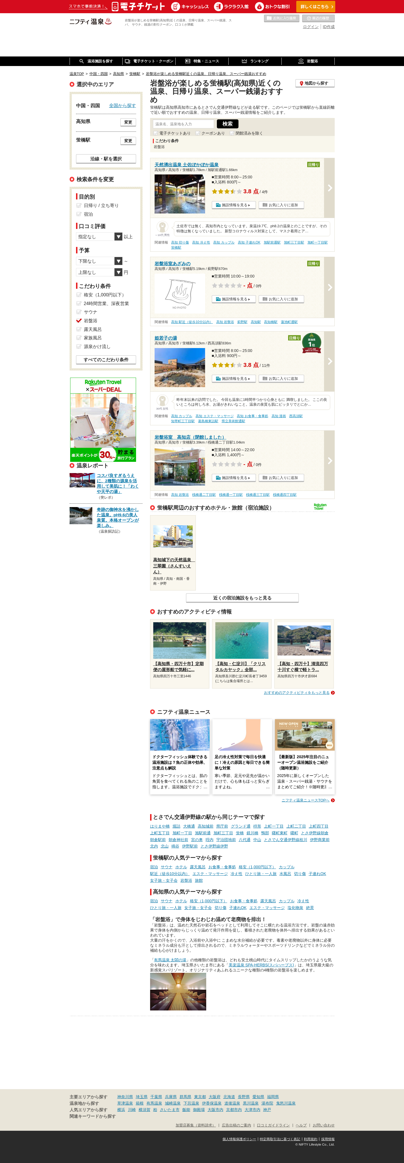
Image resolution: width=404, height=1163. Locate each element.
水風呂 (285, 873)
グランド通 (241, 826)
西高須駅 (296, 416)
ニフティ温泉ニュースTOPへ (305, 800)
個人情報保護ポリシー (239, 1139)
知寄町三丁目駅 (183, 421)
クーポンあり (213, 133)
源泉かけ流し (97, 346)
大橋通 (189, 826)
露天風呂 (198, 867)
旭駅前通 (203, 833)
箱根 (140, 1103)
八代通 (245, 839)
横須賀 (144, 1109)
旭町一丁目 (182, 833)
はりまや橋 (160, 826)
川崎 (132, 1109)
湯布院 (267, 1103)
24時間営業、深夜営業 (106, 303)
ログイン (311, 26)
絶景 (310, 907)
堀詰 (176, 826)
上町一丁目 (274, 826)
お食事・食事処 (222, 867)
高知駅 (256, 322)
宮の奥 (197, 839)
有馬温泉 (154, 1103)
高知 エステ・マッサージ (214, 416)
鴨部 (265, 833)
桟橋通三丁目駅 (258, 495)
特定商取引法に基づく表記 (280, 1139)
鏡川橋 (252, 833)
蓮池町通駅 (289, 322)
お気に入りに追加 (283, 205)
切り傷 (300, 873)
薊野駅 (242, 322)
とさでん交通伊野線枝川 (285, 839)
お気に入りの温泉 (281, 18)
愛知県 (258, 1096)
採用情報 (328, 1139)
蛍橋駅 (176, 247)
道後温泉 (232, 1103)
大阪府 (215, 1096)
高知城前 (206, 826)
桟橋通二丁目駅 (204, 495)
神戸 (267, 1109)
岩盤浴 (186, 880)
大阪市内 (215, 1109)
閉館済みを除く (249, 133)
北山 (165, 846)
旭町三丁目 (223, 833)
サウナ (167, 867)
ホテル (181, 867)
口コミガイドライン (273, 1125)
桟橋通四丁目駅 (285, 495)
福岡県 (273, 1096)
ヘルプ (301, 1125)
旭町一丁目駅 (317, 242)
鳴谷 (175, 846)
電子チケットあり (175, 133)
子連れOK (317, 873)
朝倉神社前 (178, 839)
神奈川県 (125, 1096)
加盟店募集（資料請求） (196, 1125)
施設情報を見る (234, 205)
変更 (128, 122)
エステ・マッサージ (210, 873)
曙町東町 (280, 833)
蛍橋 (240, 833)
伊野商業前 (320, 839)
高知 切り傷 (180, 242)
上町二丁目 (296, 826)
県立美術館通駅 (233, 421)
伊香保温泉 (212, 1103)
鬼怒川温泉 (286, 1103)
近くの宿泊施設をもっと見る (242, 597)
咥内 (210, 839)
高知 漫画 (279, 416)
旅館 (199, 880)
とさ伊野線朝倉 (315, 833)
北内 (154, 846)
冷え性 (236, 873)
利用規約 (310, 1139)
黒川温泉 (251, 1103)
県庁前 (222, 826)
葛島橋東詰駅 (208, 421)
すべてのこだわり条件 (106, 359)
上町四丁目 (319, 826)
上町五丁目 (160, 833)
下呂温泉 (191, 1103)
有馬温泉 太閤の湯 (170, 960)
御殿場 (199, 1109)
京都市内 (234, 1109)
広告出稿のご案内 (236, 1125)
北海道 (229, 1096)
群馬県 (185, 1096)
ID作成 (329, 26)
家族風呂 (93, 337)
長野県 (244, 1096)
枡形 (257, 826)
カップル (287, 867)
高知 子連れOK (249, 242)
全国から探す (122, 105)
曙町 (294, 833)
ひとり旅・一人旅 (261, 873)
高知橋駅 (270, 322)
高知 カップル (223, 242)
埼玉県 (142, 1096)
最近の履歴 (318, 18)
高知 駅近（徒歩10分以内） (192, 322)
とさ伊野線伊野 (214, 846)
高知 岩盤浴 (225, 322)
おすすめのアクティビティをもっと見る (297, 692)
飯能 (186, 1109)
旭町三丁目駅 (294, 242)
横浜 (121, 1109)
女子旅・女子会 (164, 880)
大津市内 (252, 1109)
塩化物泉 (295, 907)
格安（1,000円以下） (257, 867)
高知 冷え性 (201, 242)
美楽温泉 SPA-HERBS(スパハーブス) (261, 965)
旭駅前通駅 (272, 242)
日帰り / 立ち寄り (101, 205)
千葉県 (156, 1096)
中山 (257, 839)
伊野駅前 (190, 846)
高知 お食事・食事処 (252, 416)
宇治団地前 (226, 839)
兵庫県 (171, 1096)
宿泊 (154, 867)
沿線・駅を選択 (106, 158)
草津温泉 (125, 1103)
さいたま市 (170, 1109)
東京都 (200, 1096)
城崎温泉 (173, 1103)
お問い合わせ (324, 1125)
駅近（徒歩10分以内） (170, 873)
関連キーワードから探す (93, 1116)
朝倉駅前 (158, 839)
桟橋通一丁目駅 (231, 495)
